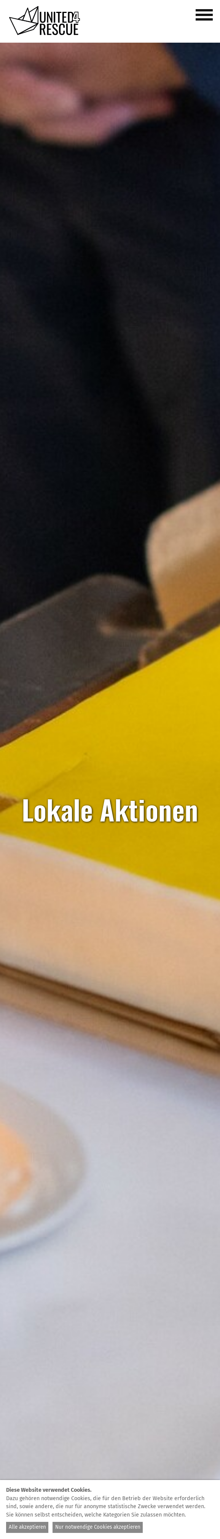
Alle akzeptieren (27, 1527)
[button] (205, 19)
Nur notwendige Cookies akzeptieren (97, 1527)
